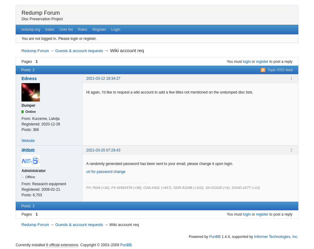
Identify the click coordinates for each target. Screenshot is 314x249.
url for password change (105, 172)
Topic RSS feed (280, 70)
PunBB (214, 237)
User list (66, 29)
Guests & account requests (79, 50)
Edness (29, 78)
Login (115, 29)
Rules (82, 29)
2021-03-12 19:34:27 (103, 78)
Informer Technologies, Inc (275, 237)
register (262, 61)
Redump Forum (40, 13)
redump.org (30, 29)
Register (99, 29)
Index (49, 29)
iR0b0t (28, 150)
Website (28, 141)
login (247, 61)
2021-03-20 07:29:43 (103, 150)
